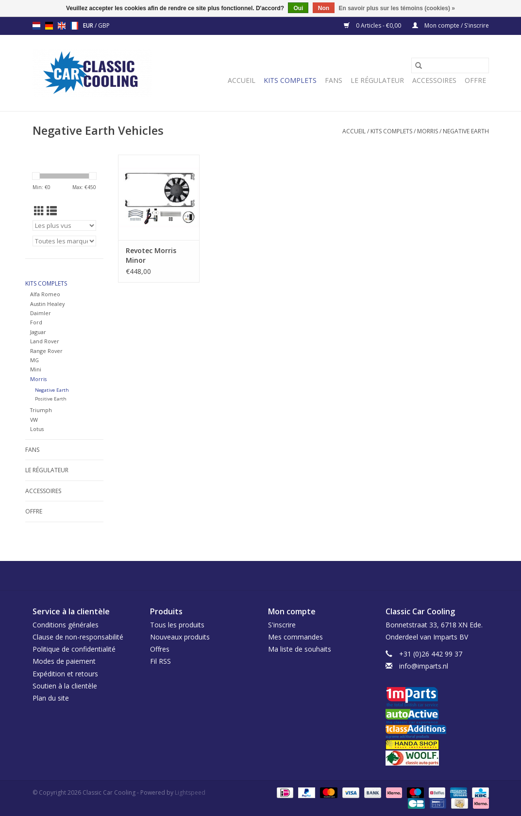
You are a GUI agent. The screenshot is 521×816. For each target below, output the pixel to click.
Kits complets (290, 80)
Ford (36, 322)
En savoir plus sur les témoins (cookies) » (396, 8)
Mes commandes (295, 636)
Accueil (241, 80)
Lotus (37, 428)
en (62, 26)
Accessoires (434, 80)
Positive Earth (51, 399)
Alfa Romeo (45, 294)
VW (34, 419)
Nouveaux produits (180, 636)
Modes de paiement (64, 661)
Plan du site (51, 698)
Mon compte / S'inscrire (450, 25)
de (49, 26)
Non (323, 8)
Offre (475, 80)
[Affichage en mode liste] (52, 211)
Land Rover (44, 341)
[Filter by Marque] (65, 241)
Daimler (40, 313)
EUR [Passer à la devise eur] (89, 25)
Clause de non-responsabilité (78, 636)
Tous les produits (177, 624)
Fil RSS (160, 661)
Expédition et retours (65, 673)
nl (36, 26)
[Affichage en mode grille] (39, 211)
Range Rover (46, 350)
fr (74, 26)
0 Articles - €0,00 (373, 25)
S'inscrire (282, 624)
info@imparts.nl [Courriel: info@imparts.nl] (423, 666)
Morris (427, 131)
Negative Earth (466, 131)
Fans (333, 80)
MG (34, 360)
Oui (298, 8)
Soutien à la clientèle (65, 685)
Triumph (41, 410)
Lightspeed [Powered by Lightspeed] (190, 792)
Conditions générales (66, 624)
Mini (35, 369)
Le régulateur (377, 80)
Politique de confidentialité (74, 649)
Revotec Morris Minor (151, 255)
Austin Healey (47, 303)
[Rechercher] (450, 65)
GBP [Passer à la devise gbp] (104, 25)
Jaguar (38, 332)
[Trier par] (65, 225)
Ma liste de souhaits (299, 649)
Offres (159, 649)
